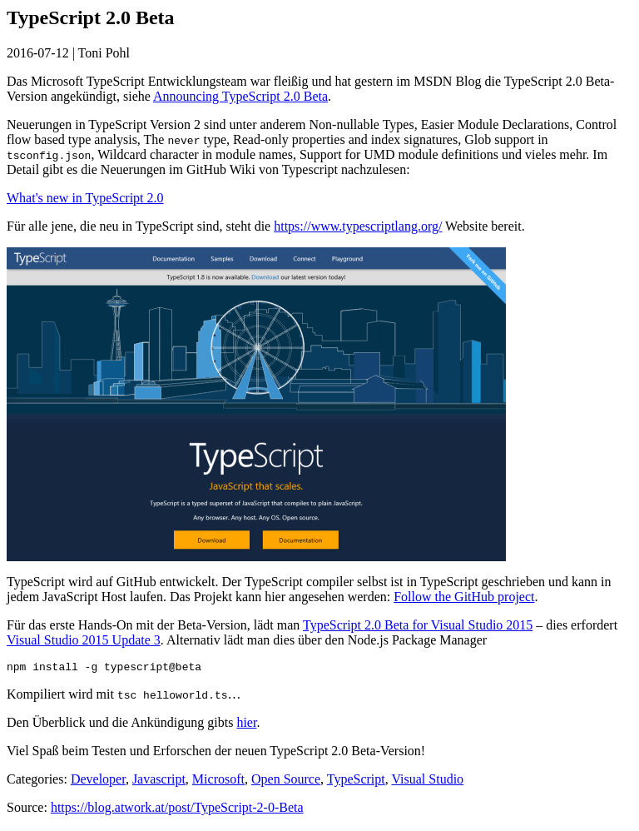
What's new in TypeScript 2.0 (85, 198)
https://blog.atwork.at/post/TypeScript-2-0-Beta (177, 810)
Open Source (285, 781)
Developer (98, 781)
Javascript (159, 781)
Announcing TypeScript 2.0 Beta (240, 96)
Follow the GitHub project (464, 597)
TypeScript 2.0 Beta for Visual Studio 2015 (417, 625)
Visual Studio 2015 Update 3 (84, 640)
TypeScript (356, 781)
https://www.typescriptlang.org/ (358, 226)
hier (246, 725)
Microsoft (218, 781)
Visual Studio (427, 781)
